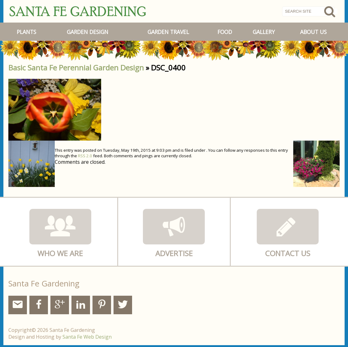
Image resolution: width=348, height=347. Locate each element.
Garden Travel (168, 32)
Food (224, 32)
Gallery (264, 32)
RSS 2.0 (85, 156)
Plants (26, 32)
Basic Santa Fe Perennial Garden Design (76, 67)
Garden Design (87, 32)
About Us (313, 32)
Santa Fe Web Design (87, 336)
